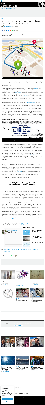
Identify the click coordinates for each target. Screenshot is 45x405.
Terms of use (16, 393)
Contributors (17, 387)
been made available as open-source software (10, 217)
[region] (7, 395)
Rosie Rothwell (6, 371)
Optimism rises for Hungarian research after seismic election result (37, 368)
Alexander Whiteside (8, 26)
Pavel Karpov (19, 171)
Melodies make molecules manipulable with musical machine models (36, 237)
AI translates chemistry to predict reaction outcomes (36, 281)
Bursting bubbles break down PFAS (37, 348)
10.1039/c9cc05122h (20, 224)
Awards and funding (29, 397)
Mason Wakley (35, 303)
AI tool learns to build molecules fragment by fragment (36, 231)
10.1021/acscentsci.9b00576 (25, 223)
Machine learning (35, 249)
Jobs (7, 8)
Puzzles (14, 8)
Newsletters (3, 8)
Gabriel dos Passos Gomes (35, 154)
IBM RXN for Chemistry (14, 218)
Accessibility (21, 393)
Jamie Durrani (5, 284)
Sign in (16, 325)
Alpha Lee (36, 88)
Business (32, 347)
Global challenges (36, 397)
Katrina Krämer (20, 285)
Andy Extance (5, 304)
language (29, 249)
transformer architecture (30, 102)
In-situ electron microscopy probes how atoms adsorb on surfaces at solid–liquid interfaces (37, 300)
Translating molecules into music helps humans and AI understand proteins (21, 282)
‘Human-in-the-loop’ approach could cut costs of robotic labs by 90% (22, 300)
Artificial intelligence (15, 249)
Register (20, 325)
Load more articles (22, 309)
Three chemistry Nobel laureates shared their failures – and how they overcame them (7, 349)
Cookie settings (7, 401)
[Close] (13, 387)
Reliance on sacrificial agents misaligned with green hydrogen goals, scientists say (6, 368)
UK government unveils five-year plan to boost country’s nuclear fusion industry (22, 349)
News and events (16, 397)
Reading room (10, 8)
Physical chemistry (7, 251)
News (2, 18)
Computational (23, 249)
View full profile (7, 245)
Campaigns (22, 397)
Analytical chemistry (7, 249)
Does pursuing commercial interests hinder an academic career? (7, 281)
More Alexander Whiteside (28, 227)
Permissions (26, 393)
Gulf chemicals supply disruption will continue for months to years (22, 368)
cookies (35, 401)
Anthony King (20, 370)
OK (7, 399)
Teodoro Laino (25, 95)
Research (2, 299)
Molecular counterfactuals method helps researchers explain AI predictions (37, 243)
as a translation (18, 92)
